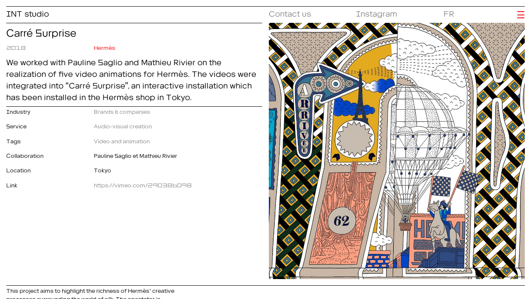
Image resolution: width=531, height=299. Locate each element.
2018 (16, 46)
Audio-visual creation (123, 125)
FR (448, 12)
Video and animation (122, 140)
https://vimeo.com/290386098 (143, 184)
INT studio (27, 12)
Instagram (376, 12)
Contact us (290, 12)
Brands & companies (122, 110)
